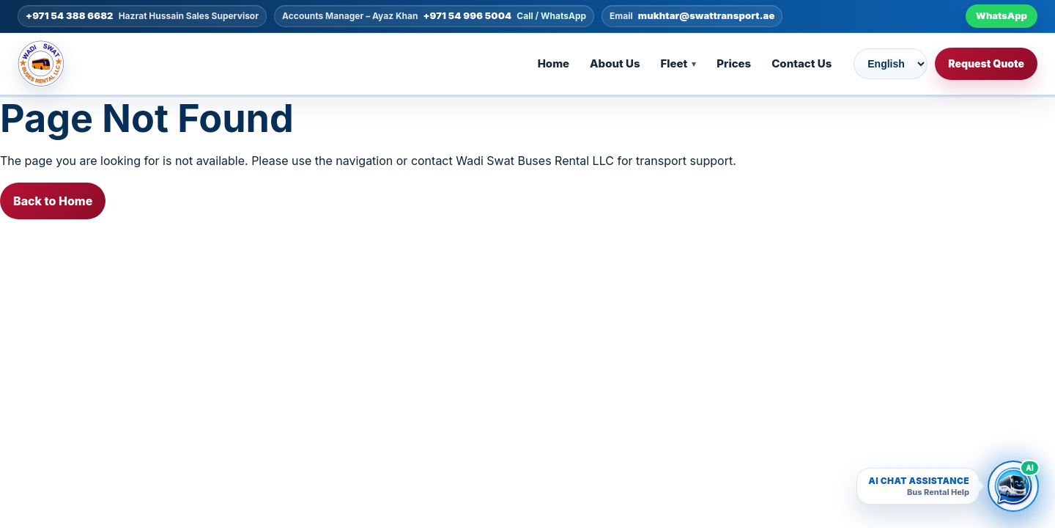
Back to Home (52, 201)
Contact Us (801, 63)
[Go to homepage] (51, 63)
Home (553, 63)
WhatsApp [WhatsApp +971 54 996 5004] (1001, 15)
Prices (734, 63)
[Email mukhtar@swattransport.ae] (691, 16)
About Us (615, 63)
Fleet (674, 63)
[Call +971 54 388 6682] (142, 16)
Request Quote (986, 63)
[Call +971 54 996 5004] (434, 16)
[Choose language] (891, 63)
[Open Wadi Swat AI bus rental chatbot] (1013, 486)
